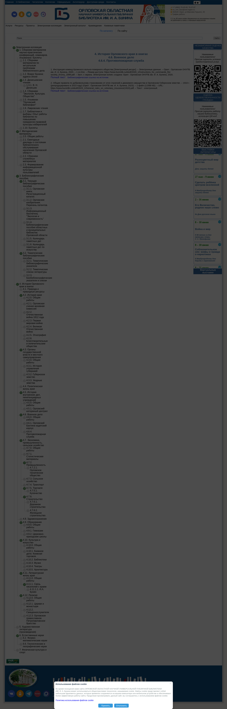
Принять (105, 705)
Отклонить (121, 705)
